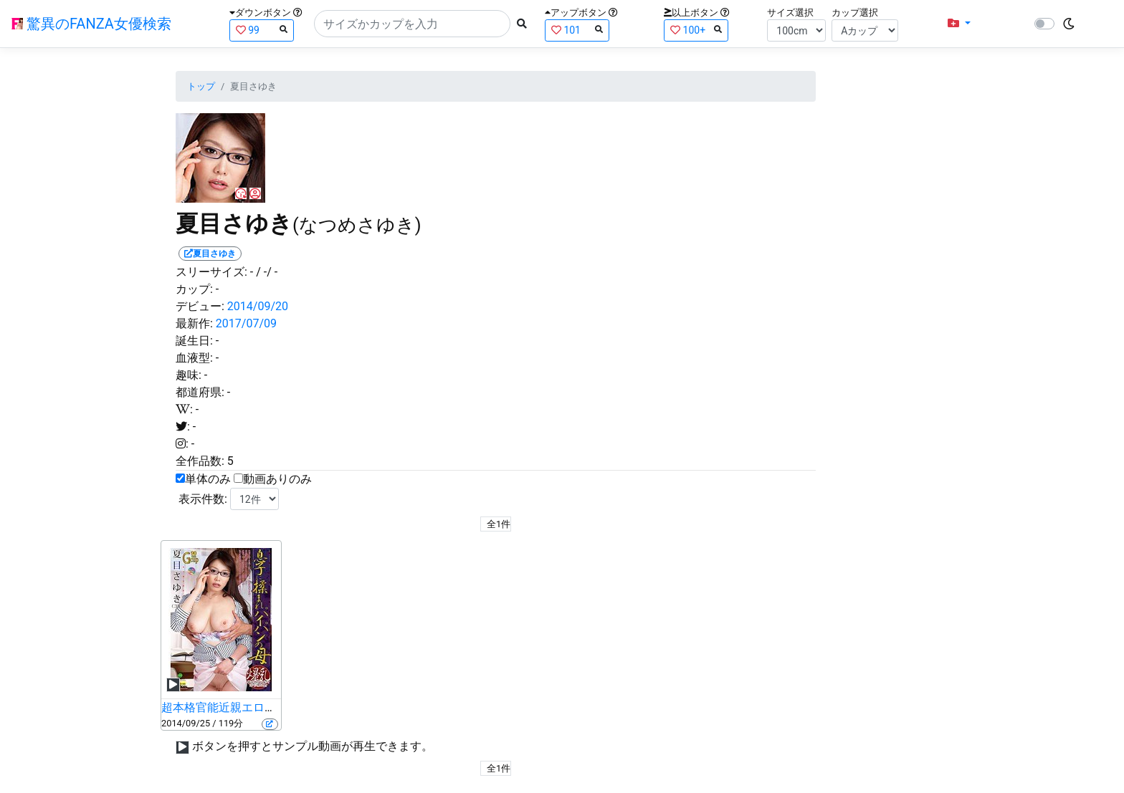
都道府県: (200, 392)
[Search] (412, 23)
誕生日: (194, 340)
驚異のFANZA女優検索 (91, 23)
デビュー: (200, 306)
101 (577, 30)
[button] (959, 23)
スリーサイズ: (211, 272)
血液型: (194, 358)
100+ (696, 30)
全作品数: (200, 461)
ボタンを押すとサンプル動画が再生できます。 (312, 746)
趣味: (188, 375)
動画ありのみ (277, 479)
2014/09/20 (257, 306)
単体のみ (208, 479)
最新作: (194, 323)
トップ (201, 86)
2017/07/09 (246, 323)
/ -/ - (266, 272)
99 (261, 30)
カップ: (194, 289)
